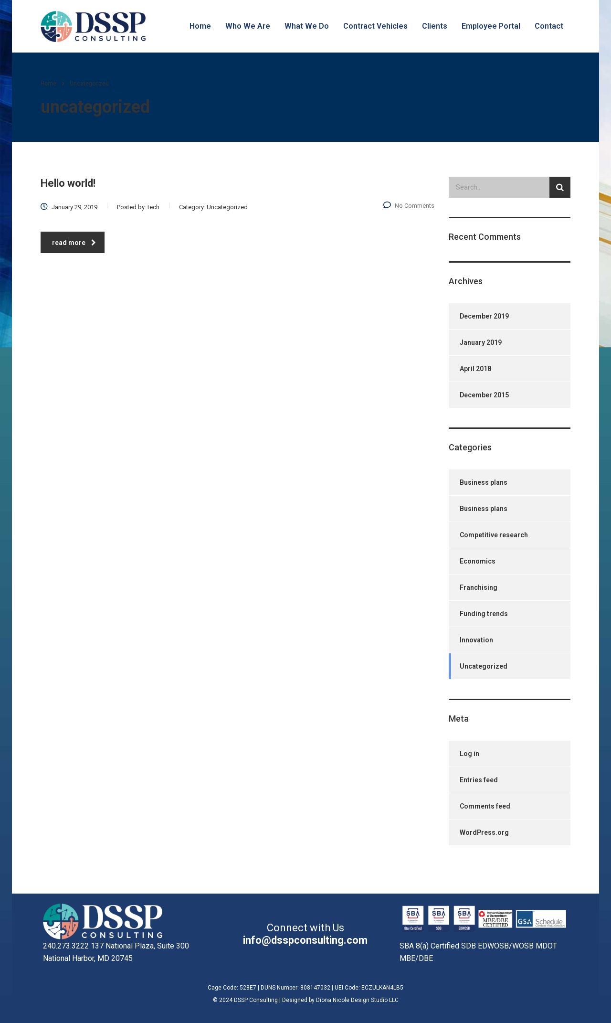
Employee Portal (491, 26)
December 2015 (484, 395)
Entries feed (479, 780)
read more (74, 242)
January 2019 (481, 342)
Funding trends (484, 614)
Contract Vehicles (375, 26)
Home (200, 26)
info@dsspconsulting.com (305, 940)
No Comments (408, 205)
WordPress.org (484, 832)
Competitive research (494, 535)
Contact (549, 26)
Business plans (483, 482)
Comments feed (485, 806)
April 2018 (475, 369)
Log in (469, 753)
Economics (477, 561)
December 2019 (484, 316)
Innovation (476, 640)
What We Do (306, 26)
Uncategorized (483, 666)
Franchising (478, 587)
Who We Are (247, 26)
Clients (434, 26)
